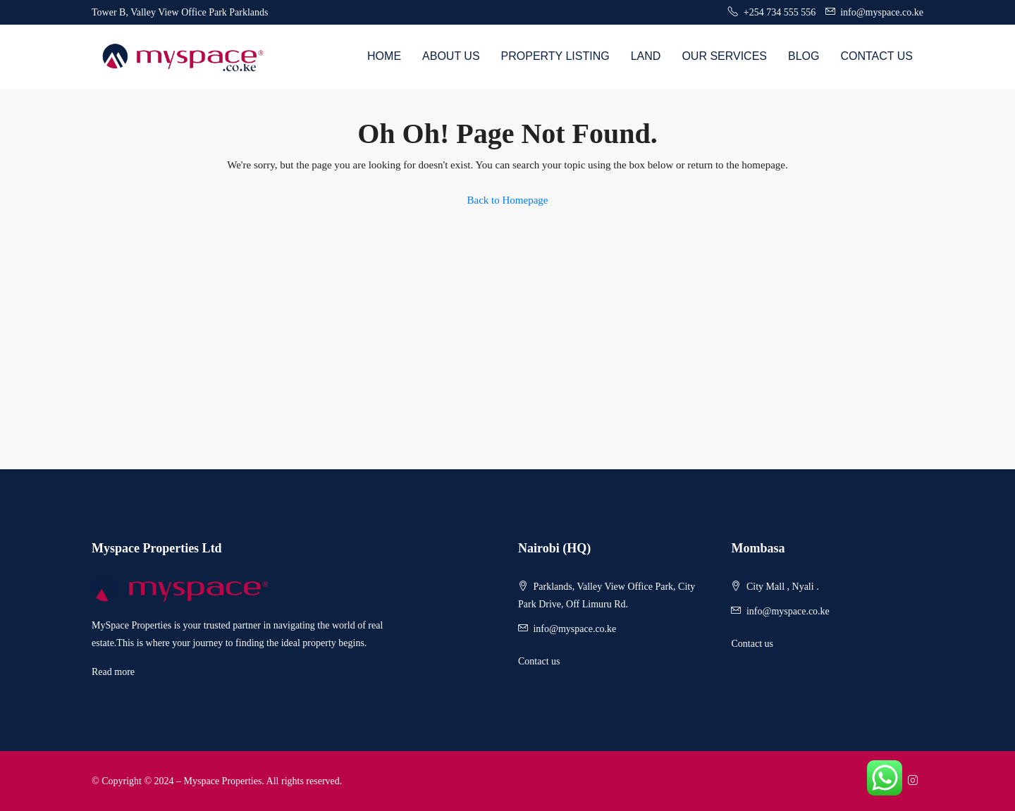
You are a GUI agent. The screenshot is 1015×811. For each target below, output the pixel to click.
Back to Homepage (507, 200)
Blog (803, 56)
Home (384, 56)
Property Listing (555, 56)
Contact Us (876, 56)
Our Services (724, 56)
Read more (113, 672)
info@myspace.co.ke (574, 629)
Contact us (539, 661)
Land (646, 56)
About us (451, 56)
